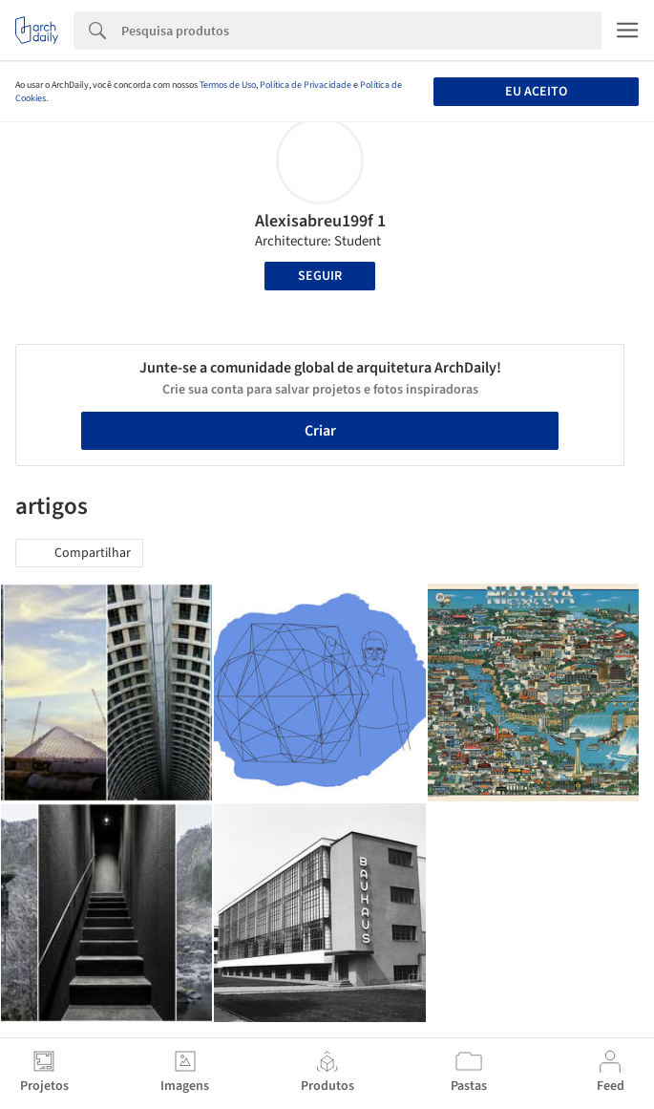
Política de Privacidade (305, 85)
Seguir (320, 276)
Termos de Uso (228, 85)
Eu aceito (536, 91)
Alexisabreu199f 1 (320, 221)
